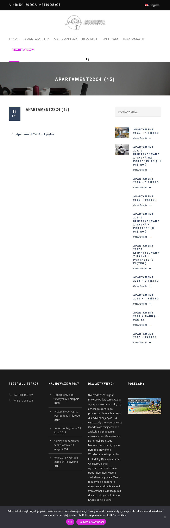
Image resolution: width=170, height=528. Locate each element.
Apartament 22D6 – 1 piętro (146, 180)
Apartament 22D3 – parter (145, 198)
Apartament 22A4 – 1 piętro (146, 131)
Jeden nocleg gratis (65, 428)
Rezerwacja (22, 49)
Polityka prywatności (91, 521)
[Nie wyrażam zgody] (165, 517)
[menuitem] (152, 5)
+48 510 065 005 (49, 4)
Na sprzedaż (65, 39)
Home (14, 39)
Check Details (142, 138)
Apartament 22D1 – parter (145, 335)
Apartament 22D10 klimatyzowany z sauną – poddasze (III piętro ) (146, 222)
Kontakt (89, 39)
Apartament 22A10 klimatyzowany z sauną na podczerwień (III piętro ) (147, 155)
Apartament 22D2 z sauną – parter (146, 316)
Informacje (134, 39)
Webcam (110, 39)
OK (70, 521)
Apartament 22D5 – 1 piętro (146, 296)
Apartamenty (36, 39)
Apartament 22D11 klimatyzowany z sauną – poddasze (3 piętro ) (146, 254)
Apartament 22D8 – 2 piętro (146, 279)
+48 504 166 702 (23, 4)
